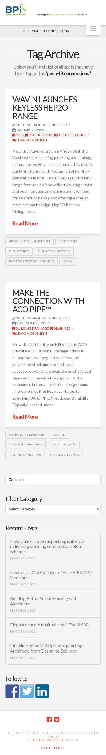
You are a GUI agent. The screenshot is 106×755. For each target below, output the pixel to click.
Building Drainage (30, 328)
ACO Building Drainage (26, 434)
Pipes (18, 135)
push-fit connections (54, 251)
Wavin (67, 261)
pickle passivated (63, 444)
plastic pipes (68, 241)
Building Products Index (53, 740)
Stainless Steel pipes (65, 454)
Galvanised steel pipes (25, 444)
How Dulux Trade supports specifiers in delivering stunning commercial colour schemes (47, 546)
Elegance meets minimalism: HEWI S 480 (49, 624)
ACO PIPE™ (60, 434)
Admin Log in (53, 747)
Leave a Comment (29, 140)
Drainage (60, 328)
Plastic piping (39, 135)
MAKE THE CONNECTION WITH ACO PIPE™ (48, 301)
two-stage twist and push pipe (31, 261)
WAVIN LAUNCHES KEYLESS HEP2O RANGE (44, 108)
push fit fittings (70, 135)
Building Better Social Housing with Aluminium (43, 601)
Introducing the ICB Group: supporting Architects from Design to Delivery (46, 648)
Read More (25, 223)
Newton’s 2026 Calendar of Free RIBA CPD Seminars (51, 575)
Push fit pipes (19, 251)
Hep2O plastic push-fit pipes (29, 241)
